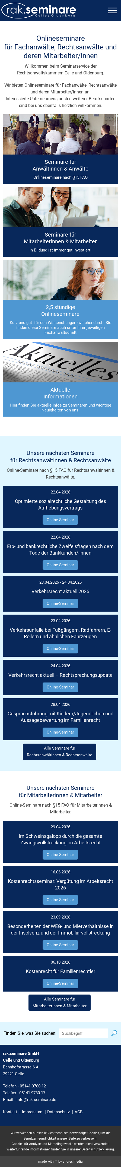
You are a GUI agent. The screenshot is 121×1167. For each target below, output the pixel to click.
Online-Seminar (60, 519)
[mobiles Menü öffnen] (112, 10)
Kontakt (10, 1111)
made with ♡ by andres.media (60, 1161)
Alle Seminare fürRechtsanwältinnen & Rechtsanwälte (59, 751)
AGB (78, 1111)
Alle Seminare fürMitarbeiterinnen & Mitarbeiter (60, 1002)
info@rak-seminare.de (36, 1099)
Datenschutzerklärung (98, 1149)
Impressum (32, 1111)
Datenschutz (58, 1111)
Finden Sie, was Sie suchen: (30, 1033)
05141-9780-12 (33, 1086)
